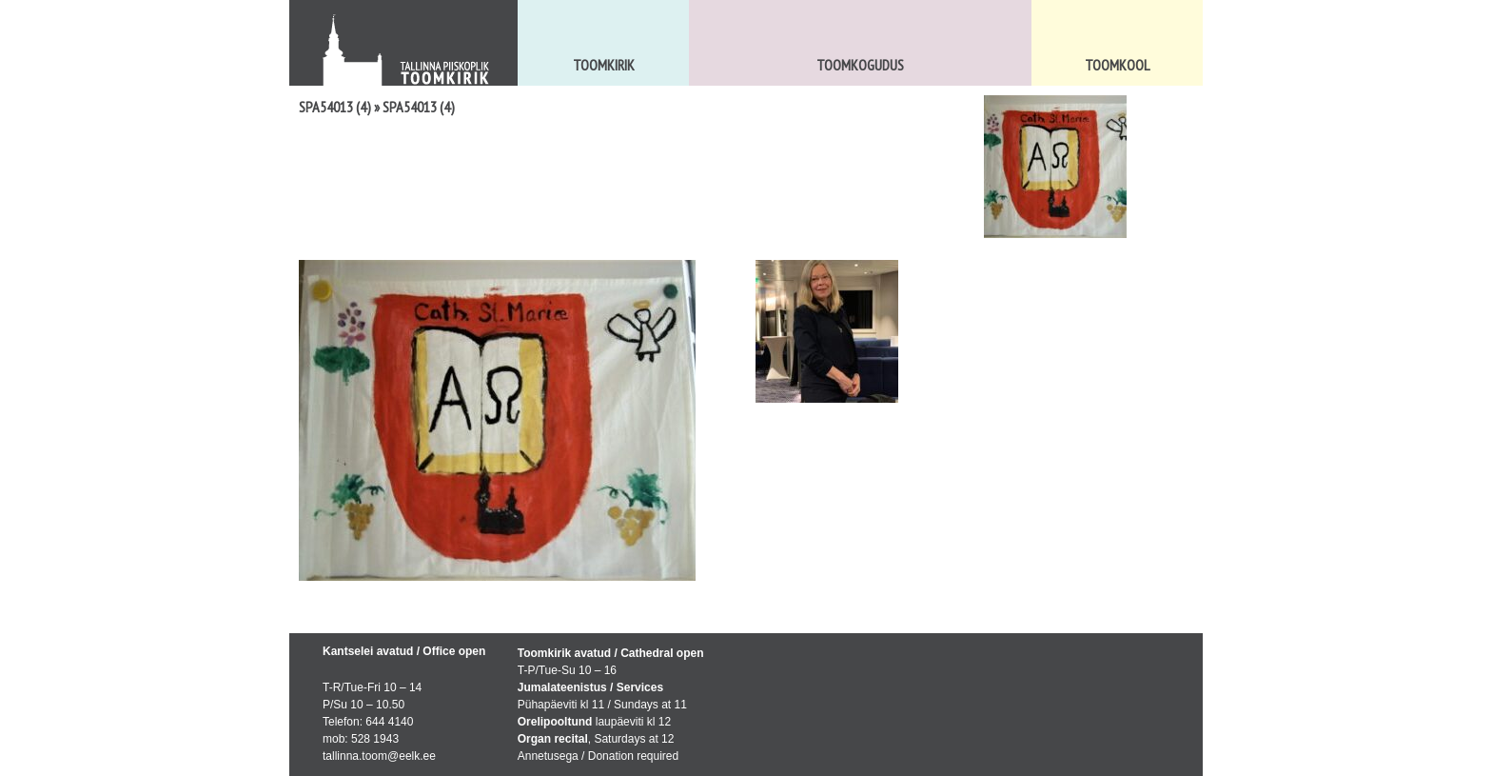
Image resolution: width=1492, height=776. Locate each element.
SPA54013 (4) (335, 106)
